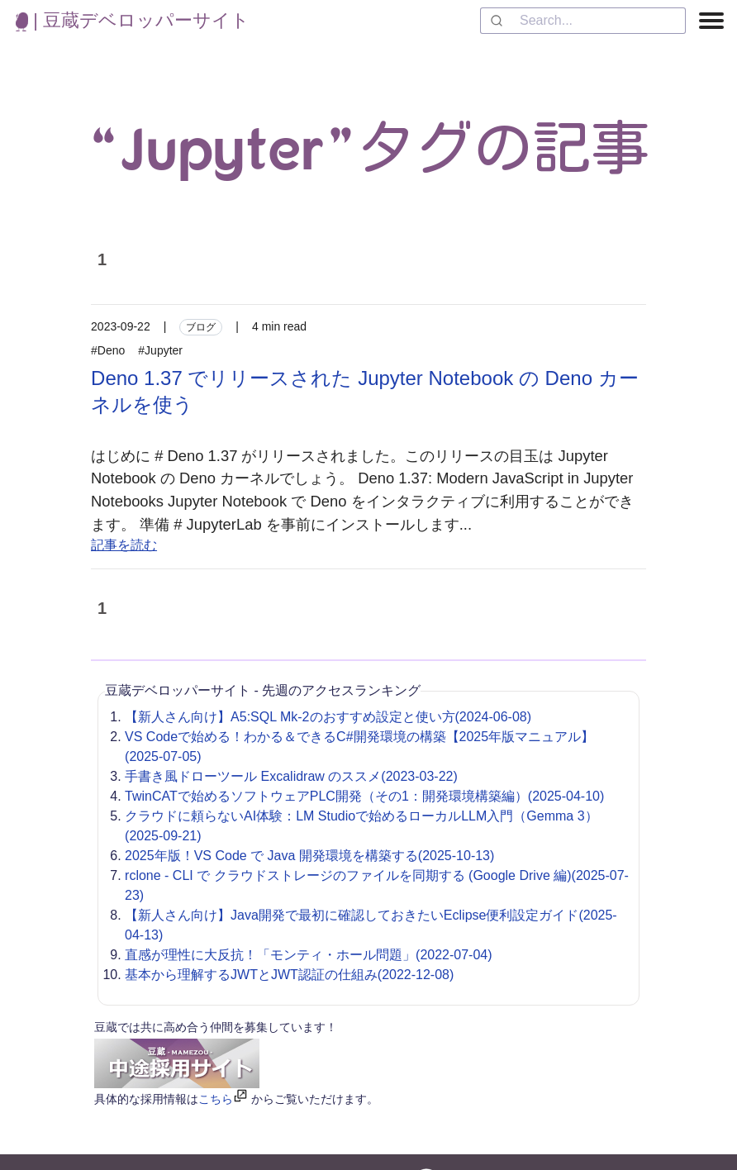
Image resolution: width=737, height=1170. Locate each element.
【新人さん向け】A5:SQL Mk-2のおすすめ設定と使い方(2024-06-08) (328, 717)
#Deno (108, 350)
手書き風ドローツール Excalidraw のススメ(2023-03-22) (291, 776)
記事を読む (124, 545)
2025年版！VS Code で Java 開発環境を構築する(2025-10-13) (309, 856)
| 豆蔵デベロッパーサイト (133, 20)
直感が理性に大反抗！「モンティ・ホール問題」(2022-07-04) (308, 955)
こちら (215, 1099)
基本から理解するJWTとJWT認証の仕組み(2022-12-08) (289, 975)
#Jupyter (160, 350)
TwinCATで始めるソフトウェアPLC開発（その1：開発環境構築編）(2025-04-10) (364, 796)
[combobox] (583, 20)
